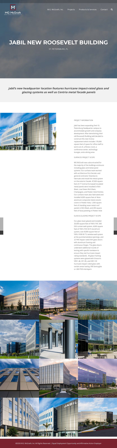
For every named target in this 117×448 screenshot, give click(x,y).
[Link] (13, 9)
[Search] (112, 9)
